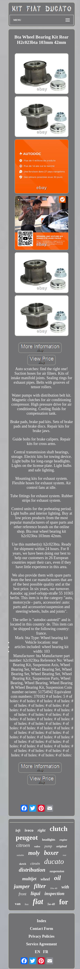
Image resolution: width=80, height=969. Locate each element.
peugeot (27, 837)
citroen (23, 845)
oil (57, 877)
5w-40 (51, 904)
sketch (22, 863)
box (26, 904)
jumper (22, 886)
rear (64, 855)
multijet (29, 878)
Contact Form (41, 928)
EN (37, 952)
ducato (54, 861)
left (18, 830)
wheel (45, 879)
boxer (51, 852)
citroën (35, 863)
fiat (38, 901)
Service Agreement (41, 944)
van (17, 904)
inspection (54, 893)
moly (34, 853)
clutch (59, 829)
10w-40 (53, 888)
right (41, 830)
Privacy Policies (41, 936)
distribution (32, 870)
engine (63, 839)
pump (48, 846)
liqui (35, 893)
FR (45, 952)
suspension (56, 871)
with (65, 887)
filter (40, 886)
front (22, 894)
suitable (20, 855)
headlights (48, 839)
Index (41, 921)
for (63, 902)
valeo (37, 846)
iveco (29, 830)
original (61, 846)
